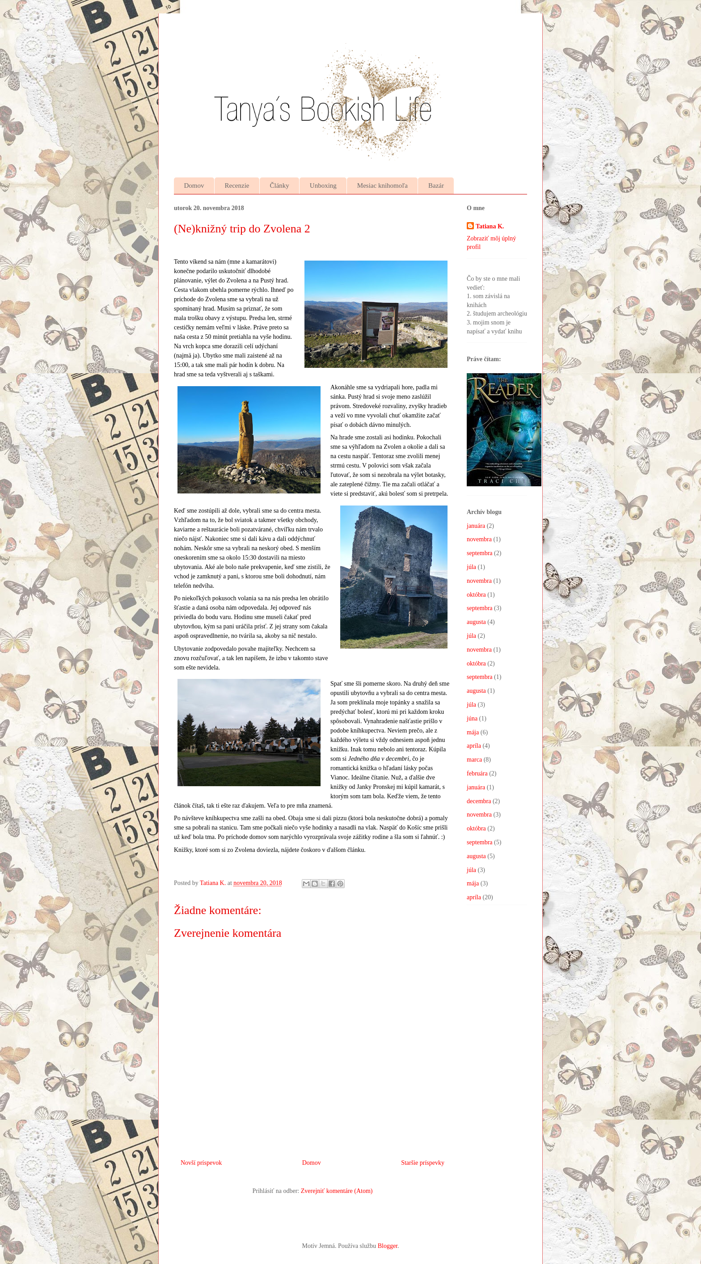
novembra (479, 539)
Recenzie (237, 185)
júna (472, 718)
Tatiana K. (490, 226)
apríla (474, 745)
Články (279, 185)
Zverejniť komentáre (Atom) (337, 1191)
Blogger (387, 1246)
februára (477, 773)
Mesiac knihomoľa (382, 185)
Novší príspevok (201, 1162)
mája (473, 732)
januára (476, 525)
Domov (194, 185)
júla (471, 567)
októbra (476, 594)
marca (474, 759)
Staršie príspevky (422, 1162)
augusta (476, 622)
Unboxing (323, 185)
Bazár (436, 185)
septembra (480, 553)
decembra (479, 801)
